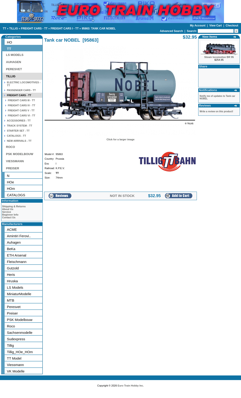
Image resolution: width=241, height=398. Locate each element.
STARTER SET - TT (18, 130)
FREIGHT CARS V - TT (21, 110)
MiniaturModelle (19, 294)
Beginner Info (10, 214)
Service (6, 212)
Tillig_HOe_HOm (20, 352)
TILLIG (13, 28)
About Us (7, 209)
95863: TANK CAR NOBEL (99, 28)
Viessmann (15, 365)
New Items (209, 36)
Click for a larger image (120, 139)
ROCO (10, 147)
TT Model (14, 358)
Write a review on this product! (216, 111)
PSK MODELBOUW (19, 154)
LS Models (15, 287)
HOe (10, 182)
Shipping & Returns (14, 206)
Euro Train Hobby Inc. (131, 385)
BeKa (11, 249)
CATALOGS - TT (16, 135)
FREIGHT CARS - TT (34, 28)
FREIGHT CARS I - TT (65, 28)
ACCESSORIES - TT (19, 120)
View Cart (216, 25)
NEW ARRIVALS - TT (19, 140)
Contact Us (8, 217)
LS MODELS (14, 55)
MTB (10, 300)
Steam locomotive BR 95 (219, 57)
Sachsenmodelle (19, 333)
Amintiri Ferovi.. (19, 236)
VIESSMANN (15, 161)
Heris (11, 275)
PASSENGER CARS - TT (21, 90)
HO (9, 42)
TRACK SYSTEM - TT (19, 125)
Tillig (10, 345)
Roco (11, 326)
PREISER (12, 168)
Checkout (232, 25)
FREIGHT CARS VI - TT (21, 115)
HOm (11, 188)
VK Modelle (16, 371)
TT (4, 28)
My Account (198, 25)
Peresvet (13, 307)
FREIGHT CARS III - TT (21, 100)
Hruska (12, 281)
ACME (12, 229)
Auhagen (14, 242)
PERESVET (14, 69)
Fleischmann (16, 262)
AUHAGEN (13, 62)
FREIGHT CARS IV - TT (21, 105)
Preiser (12, 313)
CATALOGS (16, 195)
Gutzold (13, 268)
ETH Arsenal (16, 255)
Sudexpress (16, 339)
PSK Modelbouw (19, 320)
